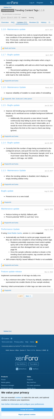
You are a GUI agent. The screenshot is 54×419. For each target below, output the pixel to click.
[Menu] (3, 2)
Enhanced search (7, 388)
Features (30, 379)
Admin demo (31, 388)
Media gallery (5, 382)
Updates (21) (22, 22)
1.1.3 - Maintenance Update (13, 170)
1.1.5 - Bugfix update (10, 105)
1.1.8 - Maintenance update (13, 29)
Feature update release (11, 271)
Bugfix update (7, 191)
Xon (4, 17)
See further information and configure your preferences (22, 404)
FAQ (13, 22)
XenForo (33, 369)
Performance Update (10, 229)
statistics (24, 17)
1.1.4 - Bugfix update (10, 143)
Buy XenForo (21, 364)
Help (26, 342)
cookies (18, 397)
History (43, 22)
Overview (5, 22)
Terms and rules (7, 342)
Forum (3, 379)
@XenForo (21, 369)
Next (28, 296)
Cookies (5, 338)
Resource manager (7, 385)
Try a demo (33, 364)
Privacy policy (18, 342)
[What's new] (46, 2)
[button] (11, 339)
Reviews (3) (34, 22)
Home (32, 342)
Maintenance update (10, 209)
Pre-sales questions (33, 385)
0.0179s (32, 350)
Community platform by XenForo (19, 346)
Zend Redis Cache (14, 233)
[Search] (51, 2)
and (9, 48)
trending (31, 17)
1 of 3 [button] (20, 296)
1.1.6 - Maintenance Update (13, 87)
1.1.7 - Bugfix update (10, 55)
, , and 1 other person (18, 99)
